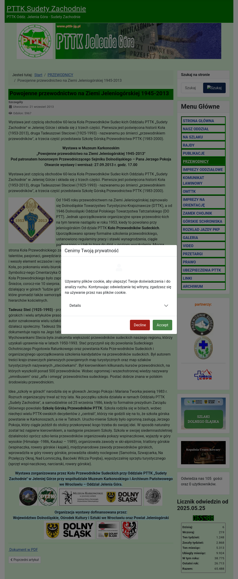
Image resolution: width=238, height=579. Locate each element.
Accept (162, 325)
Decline (140, 325)
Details (75, 305)
